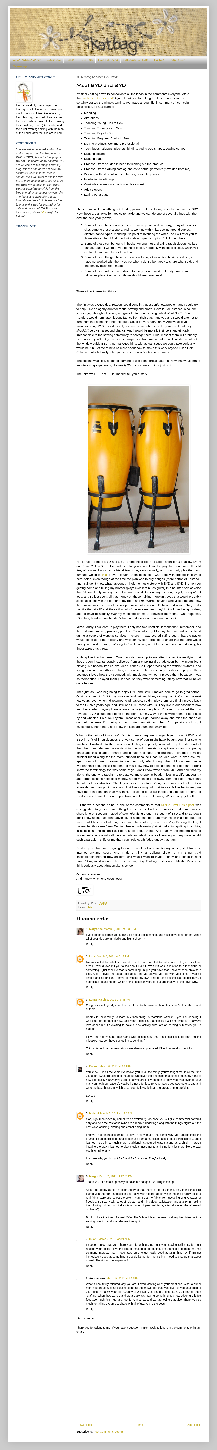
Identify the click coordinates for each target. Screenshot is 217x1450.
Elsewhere (54, 59)
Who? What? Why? (27, 59)
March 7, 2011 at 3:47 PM (114, 1239)
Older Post (193, 1424)
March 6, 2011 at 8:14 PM (116, 1066)
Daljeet (93, 1066)
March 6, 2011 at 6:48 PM (114, 999)
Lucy (92, 956)
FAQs (70, 59)
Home (139, 1424)
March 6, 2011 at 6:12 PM (113, 956)
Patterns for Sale (135, 59)
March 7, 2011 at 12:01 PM (115, 1176)
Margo (93, 1176)
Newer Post (84, 1424)
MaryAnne (96, 929)
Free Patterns (108, 59)
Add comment (87, 1318)
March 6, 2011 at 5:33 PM (120, 929)
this (104, 574)
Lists (89, 907)
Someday (20, 66)
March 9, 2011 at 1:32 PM (123, 1278)
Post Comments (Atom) (108, 1431)
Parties (159, 59)
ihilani (93, 1239)
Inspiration (177, 59)
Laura (93, 999)
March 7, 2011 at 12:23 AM (117, 1113)
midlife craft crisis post (97, 98)
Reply (89, 944)
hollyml (94, 1113)
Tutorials (86, 59)
